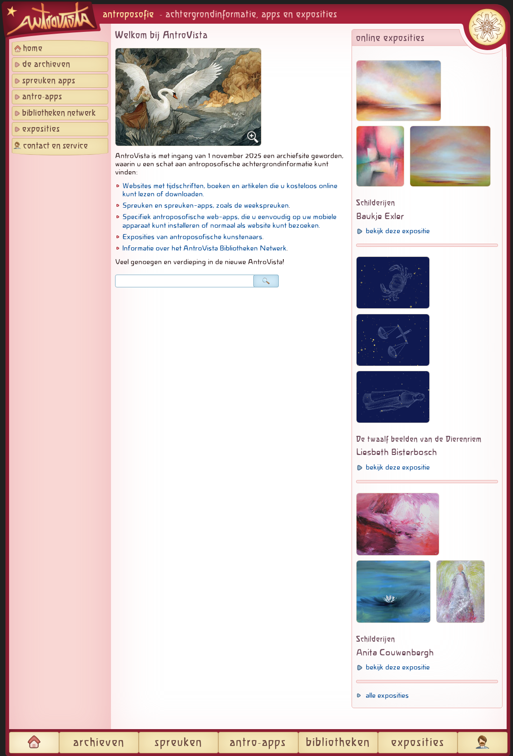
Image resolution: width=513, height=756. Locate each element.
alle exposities (387, 695)
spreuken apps (48, 81)
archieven (99, 742)
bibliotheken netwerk (59, 113)
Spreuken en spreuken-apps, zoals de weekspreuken (205, 205)
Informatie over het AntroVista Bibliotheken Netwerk (204, 248)
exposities (41, 129)
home (33, 49)
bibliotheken (338, 742)
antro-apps (42, 97)
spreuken (178, 742)
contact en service (55, 146)
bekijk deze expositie (398, 231)
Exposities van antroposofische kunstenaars (192, 237)
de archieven (46, 65)
